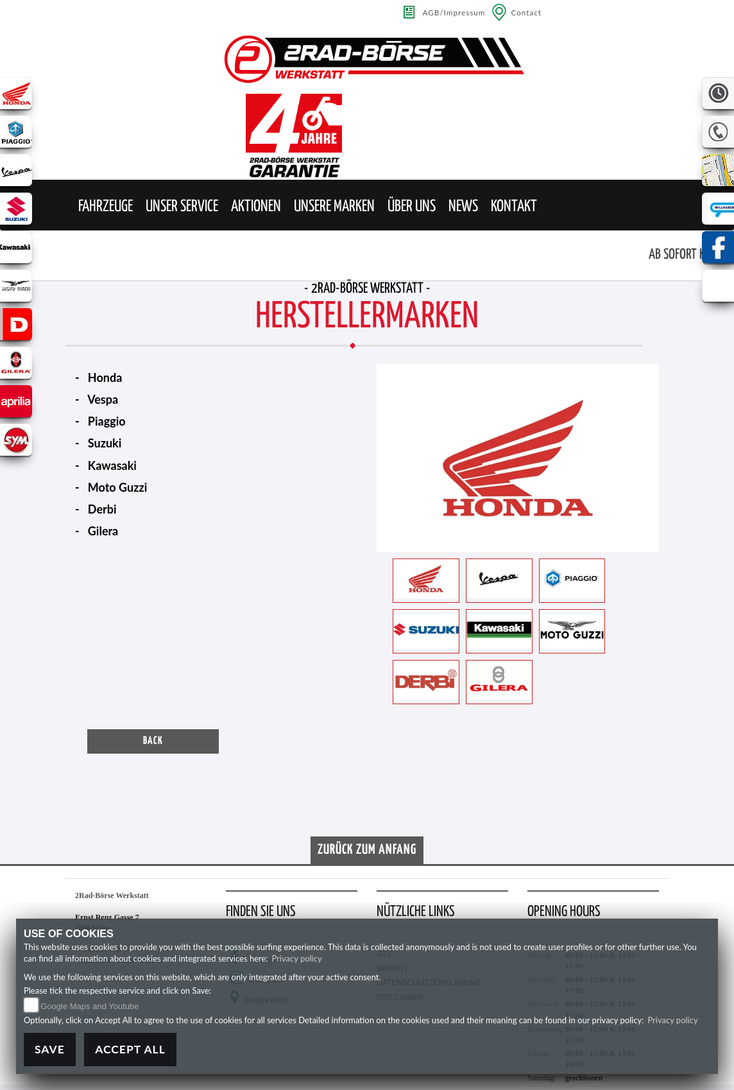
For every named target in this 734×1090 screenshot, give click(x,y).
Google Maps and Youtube (89, 1006)
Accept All (130, 1049)
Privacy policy (296, 958)
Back (153, 741)
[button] (105, 207)
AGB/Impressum (454, 12)
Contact (526, 12)
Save (50, 1049)
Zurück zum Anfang (367, 849)
